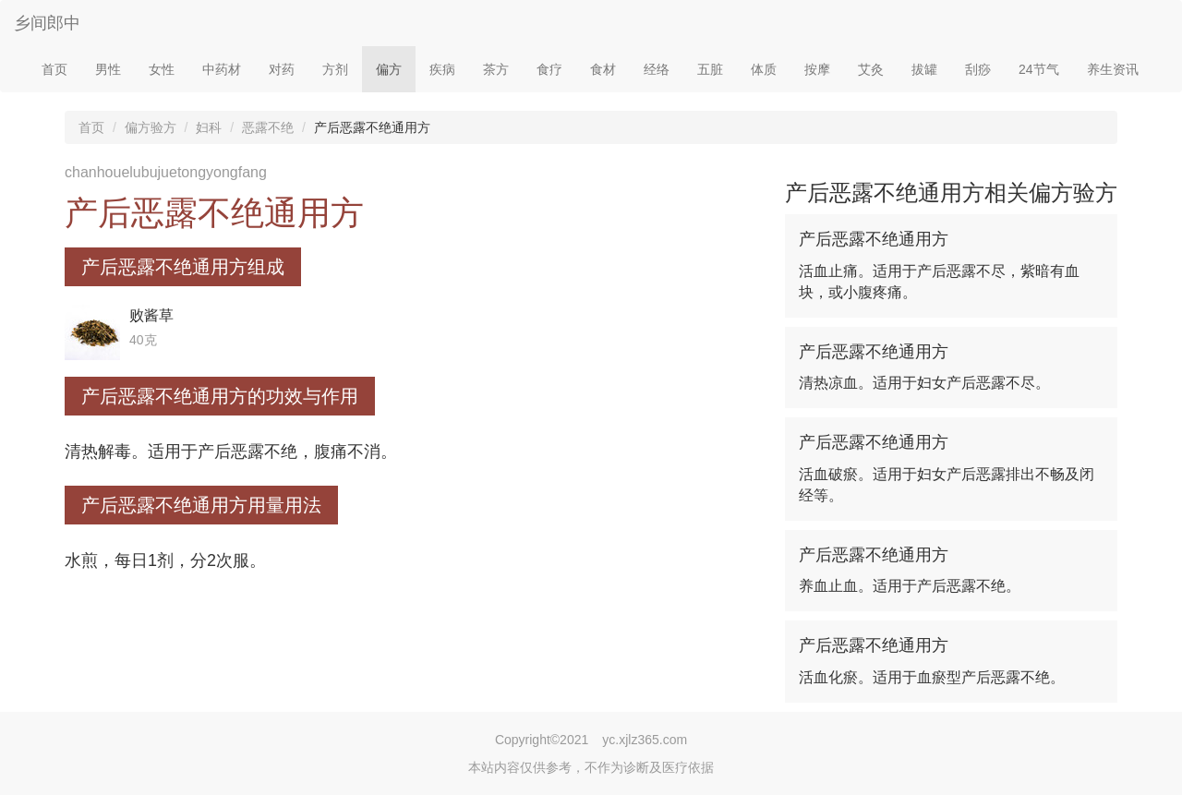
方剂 (335, 69)
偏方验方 (150, 127)
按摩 (817, 69)
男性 (108, 69)
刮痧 (978, 69)
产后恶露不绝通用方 (873, 239)
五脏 (710, 69)
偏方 (389, 69)
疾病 (442, 69)
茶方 (496, 69)
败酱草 (151, 315)
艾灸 (871, 69)
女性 (162, 69)
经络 (656, 69)
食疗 (549, 69)
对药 (282, 69)
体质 (764, 69)
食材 (603, 69)
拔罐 (924, 69)
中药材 (221, 69)
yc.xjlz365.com (644, 739)
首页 (54, 69)
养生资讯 (1113, 69)
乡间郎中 (47, 23)
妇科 (209, 127)
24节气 (1039, 69)
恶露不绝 (268, 127)
